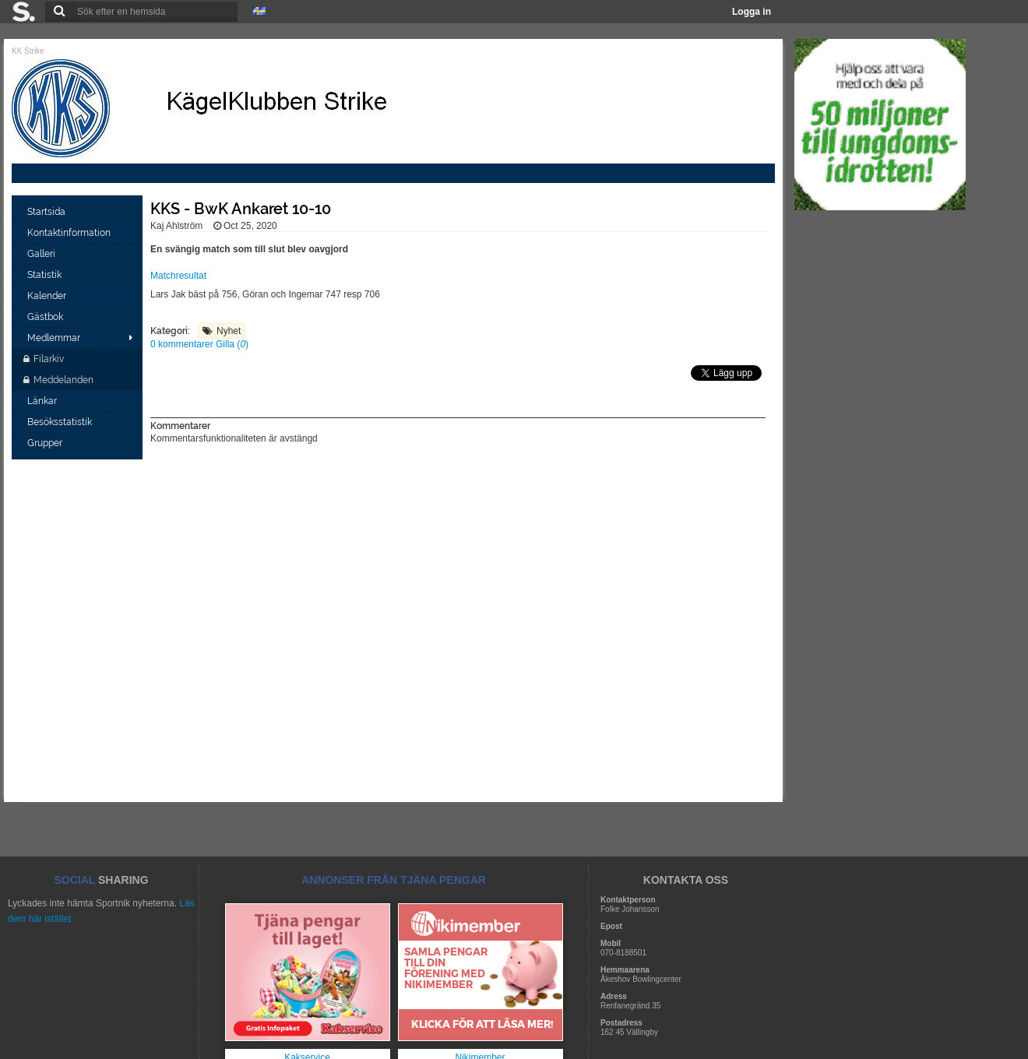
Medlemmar (53, 337)
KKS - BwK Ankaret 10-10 (240, 208)
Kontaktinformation (70, 232)
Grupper (46, 443)
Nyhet (229, 330)
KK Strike (28, 51)
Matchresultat (178, 275)
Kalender (48, 295)
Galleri (42, 253)
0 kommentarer (183, 344)
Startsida (47, 211)
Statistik (45, 274)
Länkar (43, 401)
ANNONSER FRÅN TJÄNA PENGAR (393, 880)
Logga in (751, 11)
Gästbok (46, 316)
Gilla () (232, 344)
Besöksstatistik (60, 422)
